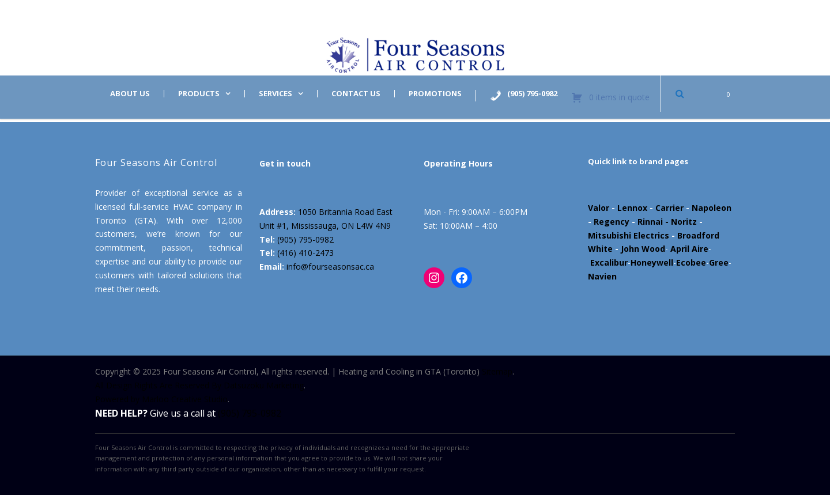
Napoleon (711, 207)
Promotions (435, 93)
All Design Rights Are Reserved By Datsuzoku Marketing (199, 385)
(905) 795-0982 (305, 239)
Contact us (355, 93)
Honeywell (652, 262)
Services (275, 93)
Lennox (632, 207)
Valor (598, 207)
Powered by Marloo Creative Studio (161, 399)
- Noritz (680, 221)
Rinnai (650, 221)
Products (199, 93)
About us (130, 93)
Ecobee (691, 262)
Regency (611, 221)
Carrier (669, 207)
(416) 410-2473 (305, 252)
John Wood (643, 248)
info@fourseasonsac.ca (330, 266)
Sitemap (497, 371)
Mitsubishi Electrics (628, 235)
